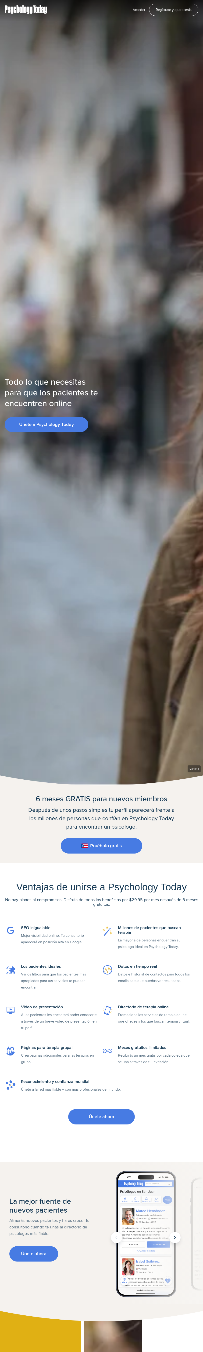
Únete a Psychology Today (46, 424)
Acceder (139, 10)
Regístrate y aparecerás (174, 10)
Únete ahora (101, 1117)
